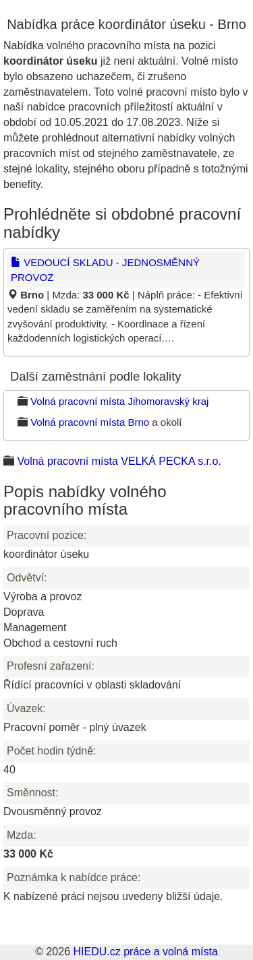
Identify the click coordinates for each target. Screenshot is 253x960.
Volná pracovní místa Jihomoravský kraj (119, 401)
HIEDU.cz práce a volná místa (145, 951)
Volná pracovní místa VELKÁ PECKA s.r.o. (119, 461)
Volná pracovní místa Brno (89, 422)
